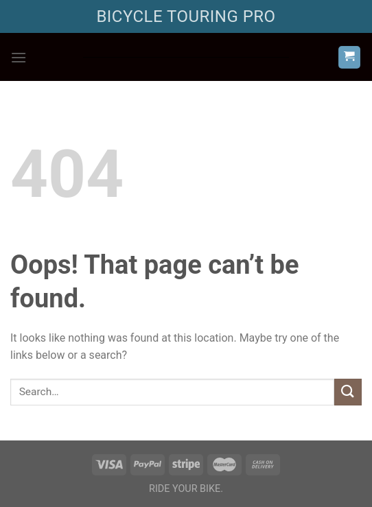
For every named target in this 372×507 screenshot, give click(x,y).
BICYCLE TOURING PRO (185, 16)
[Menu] (18, 57)
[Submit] (348, 392)
